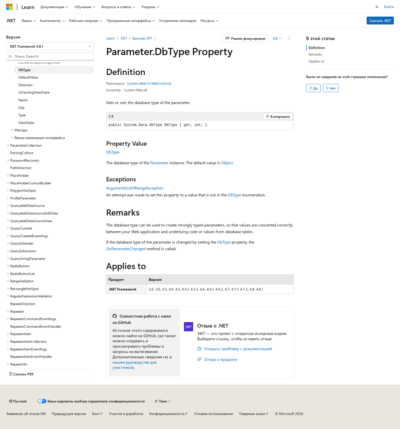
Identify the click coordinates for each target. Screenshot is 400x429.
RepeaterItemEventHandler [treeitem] (31, 356)
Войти (389, 6)
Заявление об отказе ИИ (26, 413)
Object (227, 162)
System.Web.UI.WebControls (149, 83)
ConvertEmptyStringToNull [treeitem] (39, 62)
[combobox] (50, 46)
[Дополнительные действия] (289, 38)
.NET (123, 38)
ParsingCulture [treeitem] (21, 152)
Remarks (315, 54)
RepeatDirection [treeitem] (22, 303)
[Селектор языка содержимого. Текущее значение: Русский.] (18, 401)
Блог (95, 413)
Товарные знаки (252, 413)
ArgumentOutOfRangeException (134, 188)
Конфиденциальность (166, 413)
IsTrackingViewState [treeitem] (33, 92)
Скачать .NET (380, 20)
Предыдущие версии (69, 413)
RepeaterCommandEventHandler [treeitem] (35, 326)
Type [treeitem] (22, 114)
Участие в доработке (126, 413)
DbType (112, 152)
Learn (110, 38)
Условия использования (213, 413)
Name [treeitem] (23, 99)
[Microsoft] (9, 7)
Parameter (159, 162)
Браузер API (142, 38)
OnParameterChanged (125, 248)
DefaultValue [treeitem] (28, 77)
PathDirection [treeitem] (21, 167)
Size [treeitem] (21, 107)
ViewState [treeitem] (26, 122)
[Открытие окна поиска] (377, 6)
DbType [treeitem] (24, 69)
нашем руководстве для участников (134, 364)
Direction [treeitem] (25, 84)
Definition (317, 47)
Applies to (316, 61)
